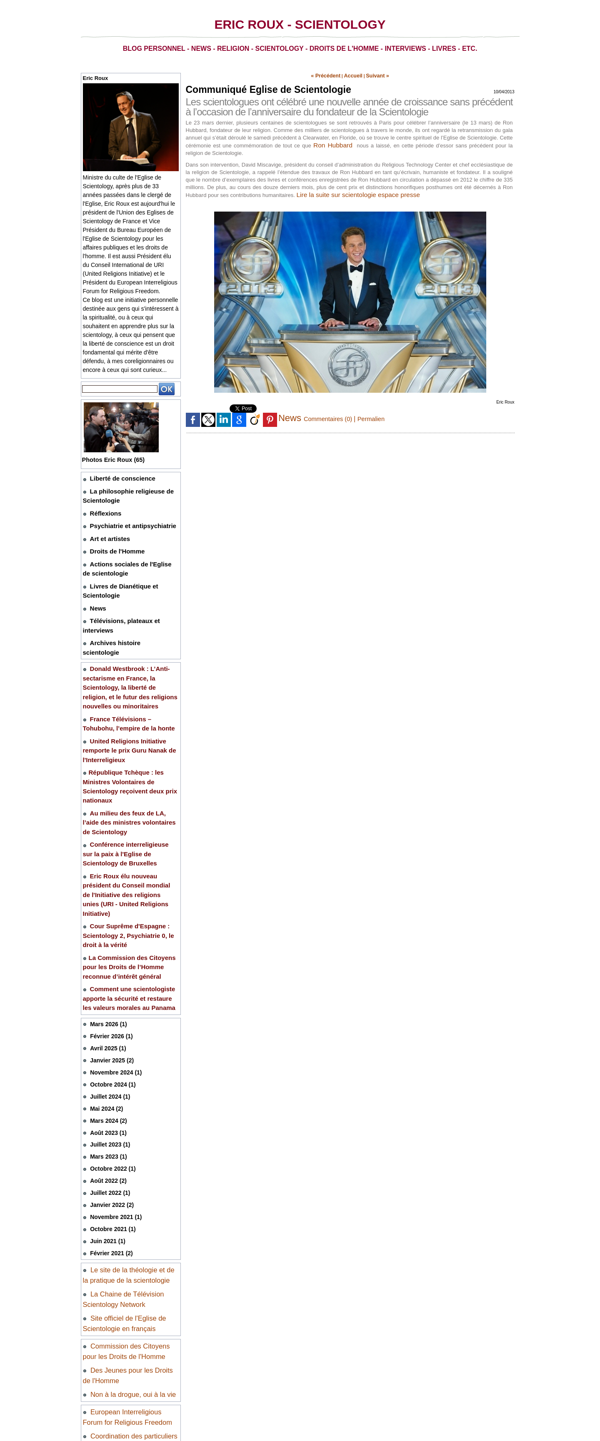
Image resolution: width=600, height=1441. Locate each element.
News (97, 594)
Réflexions (104, 509)
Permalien (377, 417)
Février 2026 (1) (110, 948)
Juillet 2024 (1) (109, 1006)
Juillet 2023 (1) (109, 1052)
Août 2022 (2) (107, 1086)
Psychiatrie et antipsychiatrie (127, 520)
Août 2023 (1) (107, 1040)
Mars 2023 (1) (107, 1063)
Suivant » (372, 75)
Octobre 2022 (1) (111, 1075)
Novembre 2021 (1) (114, 1120)
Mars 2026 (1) (107, 937)
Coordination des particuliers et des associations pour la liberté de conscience (129, 1341)
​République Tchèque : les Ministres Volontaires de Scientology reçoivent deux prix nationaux (130, 739)
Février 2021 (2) (110, 1155)
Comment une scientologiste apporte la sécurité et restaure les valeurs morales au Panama (126, 913)
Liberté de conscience (118, 478)
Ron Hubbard (333, 143)
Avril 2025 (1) (106, 960)
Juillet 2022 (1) (109, 1097)
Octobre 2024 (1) (111, 994)
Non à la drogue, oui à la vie (131, 1291)
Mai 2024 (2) (105, 1017)
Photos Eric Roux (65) (116, 459)
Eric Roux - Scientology (299, 24)
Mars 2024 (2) (107, 1029)
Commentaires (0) (331, 417)
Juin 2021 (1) (106, 1143)
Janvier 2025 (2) (110, 971)
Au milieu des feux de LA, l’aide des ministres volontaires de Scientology (127, 767)
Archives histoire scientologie (128, 625)
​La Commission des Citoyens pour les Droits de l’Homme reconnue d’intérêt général (130, 886)
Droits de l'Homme (114, 543)
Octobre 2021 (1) (111, 1132)
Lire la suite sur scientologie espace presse (360, 193)
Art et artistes (107, 532)
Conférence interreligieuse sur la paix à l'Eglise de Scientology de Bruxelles (128, 795)
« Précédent (330, 75)
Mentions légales (107, 1390)
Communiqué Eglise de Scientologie (265, 88)
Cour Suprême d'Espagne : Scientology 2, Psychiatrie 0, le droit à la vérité (129, 858)
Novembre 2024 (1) (114, 983)
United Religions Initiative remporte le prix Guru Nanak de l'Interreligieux (123, 712)
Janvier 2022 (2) (110, 1109)
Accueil (352, 75)
